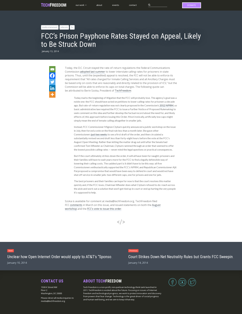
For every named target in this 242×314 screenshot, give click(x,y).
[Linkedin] (52, 88)
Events (115, 5)
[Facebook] (52, 75)
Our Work (80, 5)
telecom (64, 27)
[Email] (52, 69)
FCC (72, 27)
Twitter (192, 280)
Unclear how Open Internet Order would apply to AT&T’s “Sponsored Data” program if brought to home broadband (99, 256)
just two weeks (99, 134)
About (99, 5)
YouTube (182, 280)
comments (76, 205)
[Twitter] (52, 82)
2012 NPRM (166, 105)
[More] (52, 94)
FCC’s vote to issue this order (104, 208)
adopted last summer (92, 71)
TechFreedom (123, 90)
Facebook (172, 280)
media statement (50, 27)
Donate (191, 5)
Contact (133, 5)
